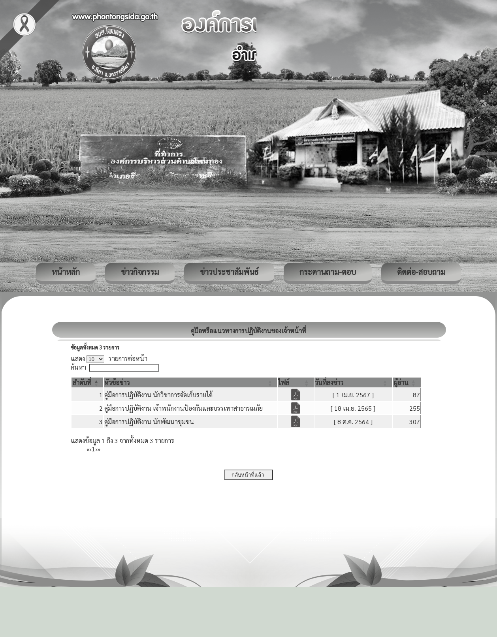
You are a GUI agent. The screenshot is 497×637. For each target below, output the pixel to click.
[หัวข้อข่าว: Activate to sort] (190, 382)
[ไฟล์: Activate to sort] (296, 382)
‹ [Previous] (91, 449)
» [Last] (98, 449)
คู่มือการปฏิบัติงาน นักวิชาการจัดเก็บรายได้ (158, 395)
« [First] (88, 449)
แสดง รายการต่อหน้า (109, 358)
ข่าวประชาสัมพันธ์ (229, 272)
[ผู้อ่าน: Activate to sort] (407, 382)
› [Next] (96, 449)
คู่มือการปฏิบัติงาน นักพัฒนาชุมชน (149, 421)
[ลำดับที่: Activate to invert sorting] (87, 382)
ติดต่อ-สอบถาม (421, 272)
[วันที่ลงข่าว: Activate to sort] (353, 382)
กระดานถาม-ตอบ (327, 272)
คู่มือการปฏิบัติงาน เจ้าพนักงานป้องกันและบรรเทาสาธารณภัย (183, 408)
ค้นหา (78, 367)
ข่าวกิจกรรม (140, 272)
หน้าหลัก (66, 272)
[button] (82, 382)
